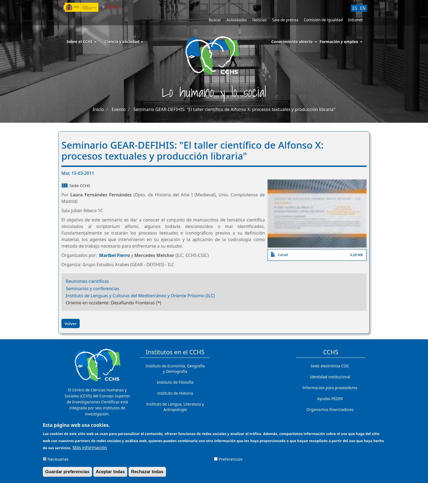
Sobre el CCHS (81, 41)
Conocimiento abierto (292, 41)
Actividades (236, 19)
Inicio (98, 109)
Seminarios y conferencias (92, 289)
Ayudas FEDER (330, 398)
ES (354, 8)
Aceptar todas (110, 474)
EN (363, 8)
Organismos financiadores (330, 409)
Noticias (259, 19)
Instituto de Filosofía (175, 382)
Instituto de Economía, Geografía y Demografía (175, 368)
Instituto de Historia (175, 393)
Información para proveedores (330, 387)
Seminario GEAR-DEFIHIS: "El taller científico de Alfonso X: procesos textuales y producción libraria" (234, 109)
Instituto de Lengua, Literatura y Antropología (175, 406)
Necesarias (58, 461)
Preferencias (230, 461)
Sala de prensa (285, 19)
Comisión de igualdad (323, 19)
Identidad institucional (330, 376)
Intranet (355, 19)
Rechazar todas (147, 474)
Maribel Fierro (114, 255)
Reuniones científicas (87, 281)
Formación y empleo (339, 41)
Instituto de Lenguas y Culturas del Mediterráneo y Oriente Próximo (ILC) (140, 296)
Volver (70, 323)
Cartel (283, 255)
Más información (90, 450)
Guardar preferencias (67, 474)
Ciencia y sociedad (124, 41)
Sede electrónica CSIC (330, 365)
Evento (119, 109)
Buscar (215, 19)
